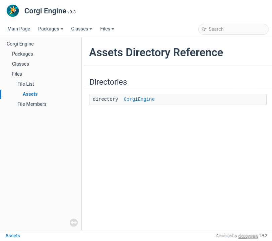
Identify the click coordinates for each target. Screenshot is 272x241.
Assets (30, 94)
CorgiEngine (139, 99)
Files (107, 29)
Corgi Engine (20, 44)
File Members (32, 104)
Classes (81, 29)
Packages (50, 29)
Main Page (18, 29)
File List (25, 84)
